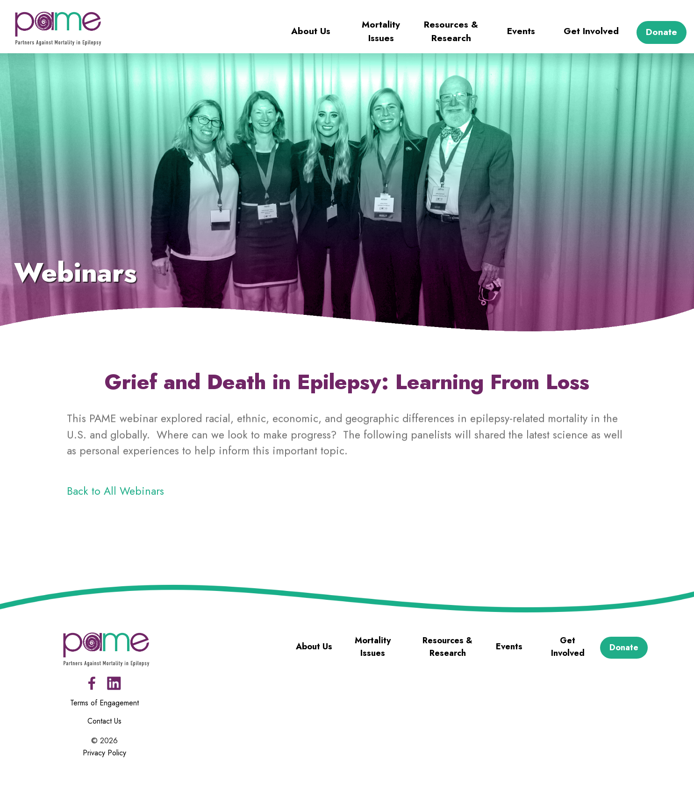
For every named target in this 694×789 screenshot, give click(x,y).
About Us (310, 31)
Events (521, 31)
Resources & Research (451, 31)
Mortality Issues (381, 31)
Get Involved (591, 31)
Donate (661, 32)
